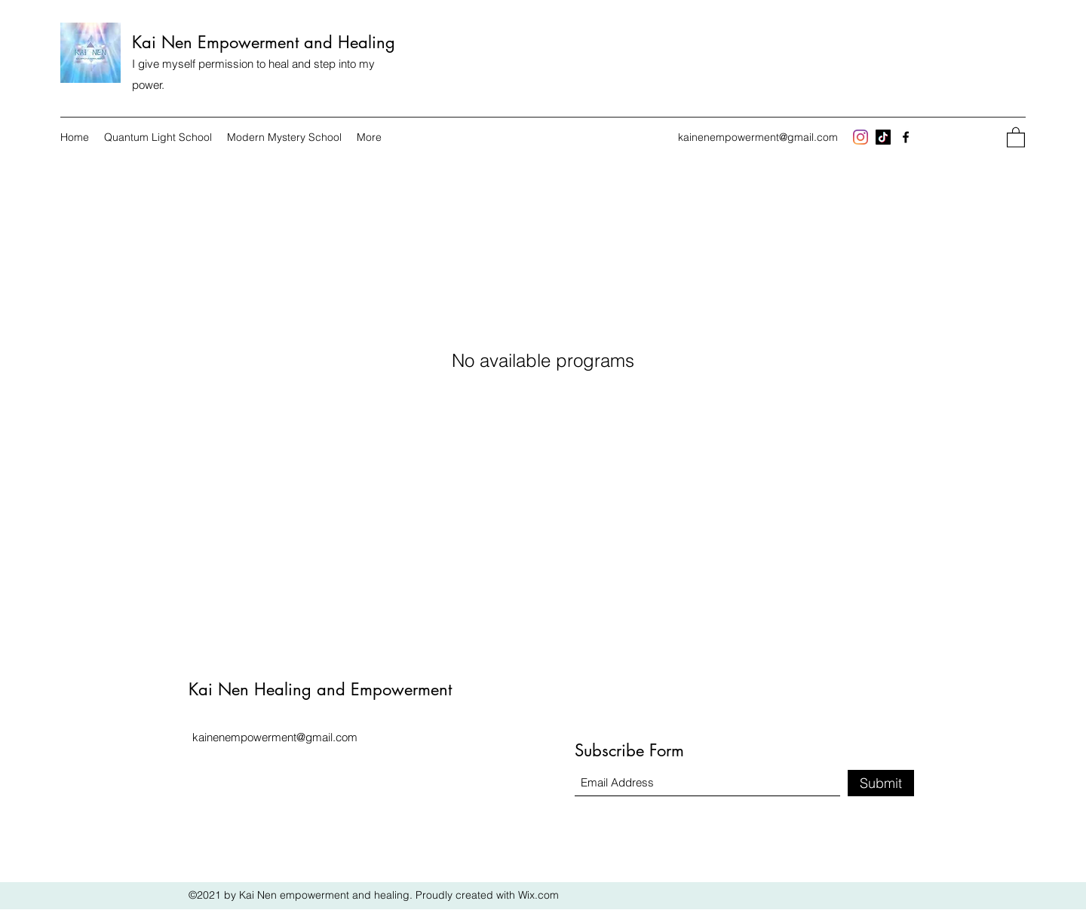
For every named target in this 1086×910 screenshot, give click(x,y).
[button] (1016, 137)
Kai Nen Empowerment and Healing (263, 42)
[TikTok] (883, 137)
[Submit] (881, 783)
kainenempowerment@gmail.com (758, 137)
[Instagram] (860, 137)
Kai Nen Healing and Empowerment (320, 689)
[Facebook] (905, 137)
